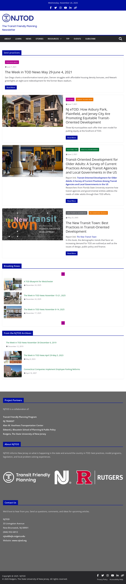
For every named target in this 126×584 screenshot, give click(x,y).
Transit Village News (84, 99)
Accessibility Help (116, 579)
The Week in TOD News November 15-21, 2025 (45, 295)
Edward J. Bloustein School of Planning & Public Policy (29, 429)
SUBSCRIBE (90, 38)
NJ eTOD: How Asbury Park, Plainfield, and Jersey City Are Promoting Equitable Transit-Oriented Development (88, 115)
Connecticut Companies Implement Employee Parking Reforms (52, 369)
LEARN (18, 38)
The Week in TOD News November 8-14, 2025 (44, 309)
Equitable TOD (72, 150)
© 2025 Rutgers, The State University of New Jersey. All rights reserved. (35, 579)
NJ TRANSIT (8, 421)
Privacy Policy (102, 579)
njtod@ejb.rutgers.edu (14, 536)
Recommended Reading (98, 213)
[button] (60, 39)
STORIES (39, 38)
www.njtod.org (19, 540)
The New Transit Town (86, 236)
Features (70, 99)
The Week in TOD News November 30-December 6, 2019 (31, 342)
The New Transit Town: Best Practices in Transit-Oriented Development (87, 227)
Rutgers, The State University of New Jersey (24, 433)
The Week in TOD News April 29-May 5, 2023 (43, 355)
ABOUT (7, 38)
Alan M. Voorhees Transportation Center (23, 425)
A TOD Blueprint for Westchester (38, 281)
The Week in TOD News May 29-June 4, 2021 (38, 72)
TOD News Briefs (12, 62)
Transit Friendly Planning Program (20, 416)
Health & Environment (89, 150)
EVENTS (77, 38)
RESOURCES (53, 38)
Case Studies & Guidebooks (76, 213)
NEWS (28, 38)
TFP (67, 38)
